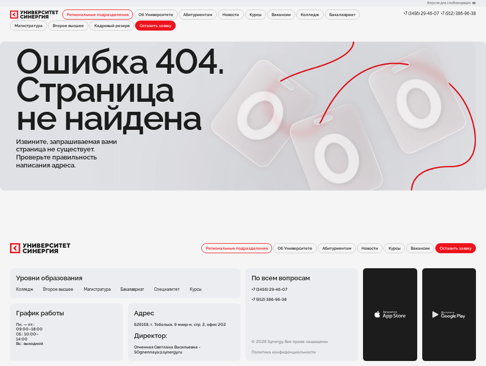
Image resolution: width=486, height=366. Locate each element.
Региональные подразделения (98, 14)
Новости (230, 14)
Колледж (310, 14)
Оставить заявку (155, 25)
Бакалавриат (342, 14)
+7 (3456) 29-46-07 (421, 14)
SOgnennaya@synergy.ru (158, 351)
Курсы (256, 14)
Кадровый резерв (112, 25)
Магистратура (29, 25)
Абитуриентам (197, 14)
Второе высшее (68, 25)
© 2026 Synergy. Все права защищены (290, 341)
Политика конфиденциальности (284, 352)
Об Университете (156, 14)
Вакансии (281, 14)
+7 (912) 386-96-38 (458, 14)
